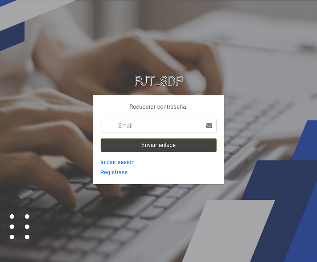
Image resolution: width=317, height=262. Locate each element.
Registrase (114, 172)
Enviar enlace (158, 145)
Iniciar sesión (118, 162)
